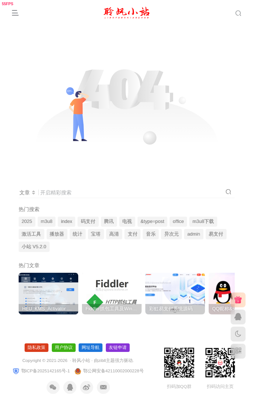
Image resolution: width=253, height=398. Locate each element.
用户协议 (64, 347)
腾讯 (109, 221)
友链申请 (118, 347)
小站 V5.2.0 (34, 246)
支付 (132, 234)
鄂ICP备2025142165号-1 (41, 370)
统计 (77, 234)
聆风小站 (81, 360)
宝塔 (96, 234)
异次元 (171, 234)
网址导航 (90, 347)
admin (193, 234)
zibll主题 (106, 360)
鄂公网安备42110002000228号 (108, 370)
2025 (27, 221)
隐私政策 (36, 347)
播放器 (57, 234)
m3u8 (47, 221)
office (178, 221)
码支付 (88, 221)
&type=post (152, 221)
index (66, 221)
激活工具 (31, 234)
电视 (127, 221)
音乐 (151, 234)
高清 (114, 234)
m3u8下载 (203, 221)
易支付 (216, 234)
